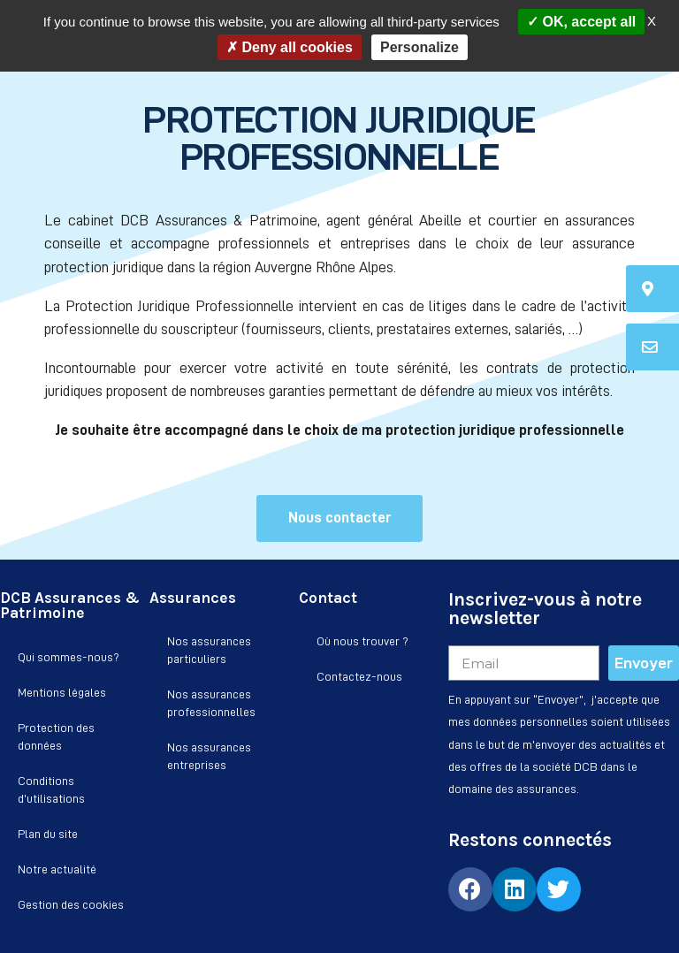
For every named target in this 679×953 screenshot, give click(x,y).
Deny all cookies (289, 47)
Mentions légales (62, 692)
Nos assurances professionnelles (211, 703)
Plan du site (48, 833)
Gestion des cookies (71, 904)
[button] (339, 518)
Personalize (419, 47)
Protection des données (56, 736)
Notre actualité (57, 869)
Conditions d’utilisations (51, 789)
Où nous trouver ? (362, 641)
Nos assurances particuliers (209, 650)
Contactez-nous (359, 676)
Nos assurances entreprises (209, 756)
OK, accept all (581, 21)
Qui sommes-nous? (68, 657)
